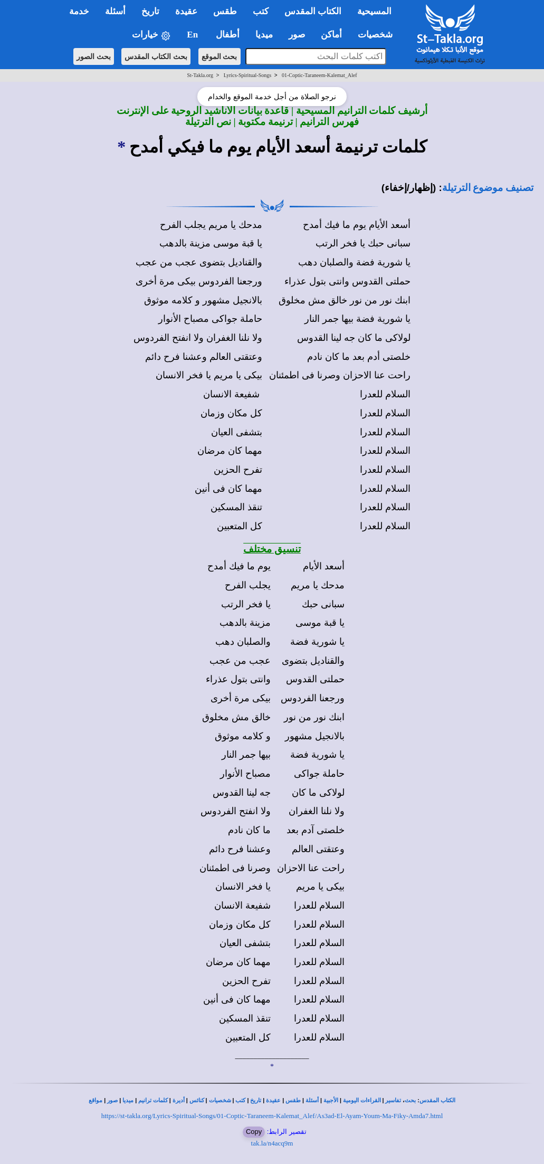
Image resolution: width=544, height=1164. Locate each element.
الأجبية (330, 1100)
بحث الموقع (219, 56)
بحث (410, 1100)
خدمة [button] (79, 11)
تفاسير (393, 1100)
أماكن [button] (331, 35)
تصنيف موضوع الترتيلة (487, 187)
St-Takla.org (200, 75)
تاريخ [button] (150, 11)
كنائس (196, 1100)
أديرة (179, 1100)
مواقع (95, 1100)
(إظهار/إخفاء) (408, 187)
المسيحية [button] (374, 11)
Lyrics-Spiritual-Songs (248, 75)
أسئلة (312, 1100)
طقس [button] (225, 11)
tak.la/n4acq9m (272, 1143)
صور (112, 1100)
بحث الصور (94, 56)
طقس (293, 1100)
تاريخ (255, 1100)
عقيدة (273, 1100)
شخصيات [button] (378, 35)
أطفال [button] (228, 35)
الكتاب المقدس (437, 1100)
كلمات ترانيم (153, 1100)
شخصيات (220, 1100)
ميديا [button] (264, 35)
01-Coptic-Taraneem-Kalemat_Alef (319, 75)
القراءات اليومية (362, 1100)
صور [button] (297, 35)
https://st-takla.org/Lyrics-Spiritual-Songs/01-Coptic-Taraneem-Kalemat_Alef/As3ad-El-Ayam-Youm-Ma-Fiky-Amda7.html (272, 1116)
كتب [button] (261, 11)
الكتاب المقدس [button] (312, 11)
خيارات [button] (151, 35)
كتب (240, 1100)
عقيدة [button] (186, 11)
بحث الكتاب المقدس (156, 56)
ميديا (127, 1100)
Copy (254, 1132)
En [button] (193, 35)
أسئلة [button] (115, 11)
